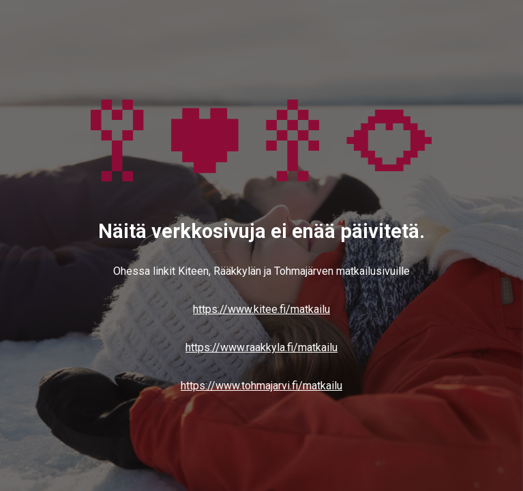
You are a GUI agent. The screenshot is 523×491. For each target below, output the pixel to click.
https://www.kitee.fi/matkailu (261, 309)
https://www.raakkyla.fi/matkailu (261, 347)
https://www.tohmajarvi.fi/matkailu (261, 385)
